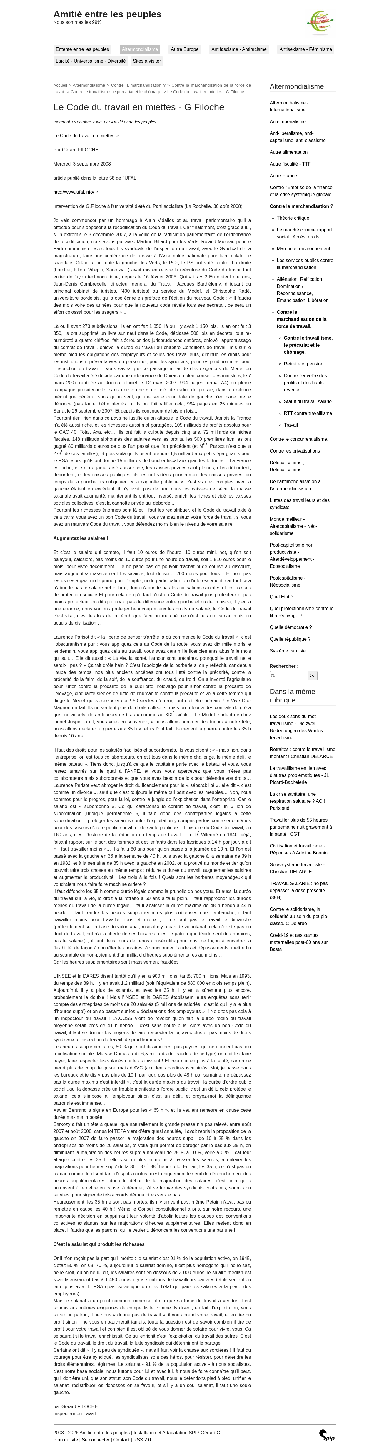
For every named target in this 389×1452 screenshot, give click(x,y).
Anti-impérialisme (288, 121)
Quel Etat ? (281, 596)
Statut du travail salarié (308, 401)
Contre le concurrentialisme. (299, 439)
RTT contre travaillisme (308, 413)
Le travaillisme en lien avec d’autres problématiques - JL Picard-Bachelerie (299, 775)
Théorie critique (293, 218)
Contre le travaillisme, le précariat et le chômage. (116, 91)
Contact (121, 1439)
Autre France (283, 175)
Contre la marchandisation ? (138, 85)
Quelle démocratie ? (291, 627)
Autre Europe (184, 49)
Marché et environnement (303, 248)
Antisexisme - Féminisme (306, 49)
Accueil (60, 85)
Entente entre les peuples (82, 49)
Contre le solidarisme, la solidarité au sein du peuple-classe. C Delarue (299, 916)
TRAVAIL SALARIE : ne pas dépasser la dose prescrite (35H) (299, 890)
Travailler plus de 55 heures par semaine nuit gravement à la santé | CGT (301, 827)
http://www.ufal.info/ (74, 192)
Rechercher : (284, 666)
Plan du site (66, 1439)
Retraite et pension (303, 363)
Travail (291, 425)
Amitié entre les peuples (108, 14)
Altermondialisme (140, 49)
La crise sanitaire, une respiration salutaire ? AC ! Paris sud (297, 801)
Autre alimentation (289, 152)
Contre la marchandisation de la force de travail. (302, 319)
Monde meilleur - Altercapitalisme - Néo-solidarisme (294, 526)
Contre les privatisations (295, 450)
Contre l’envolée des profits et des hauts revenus (305, 382)
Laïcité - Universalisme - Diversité (91, 61)
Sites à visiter (147, 61)
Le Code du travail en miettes (84, 135)
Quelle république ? (290, 639)
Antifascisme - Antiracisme (239, 49)
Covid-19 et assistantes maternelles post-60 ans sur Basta (299, 942)
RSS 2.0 (142, 1439)
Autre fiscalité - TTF (290, 163)
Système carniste (288, 650)
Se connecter (95, 1439)
